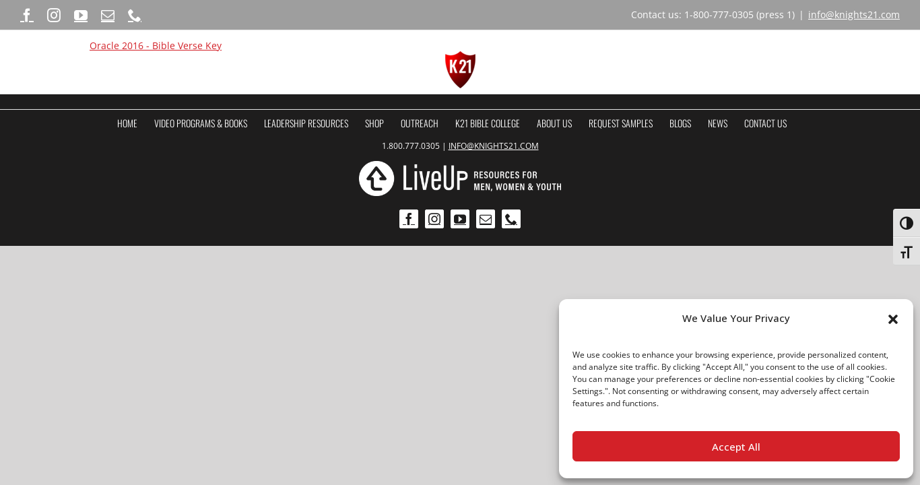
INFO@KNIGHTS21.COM (494, 146)
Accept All (736, 446)
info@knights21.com (854, 14)
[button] (893, 318)
